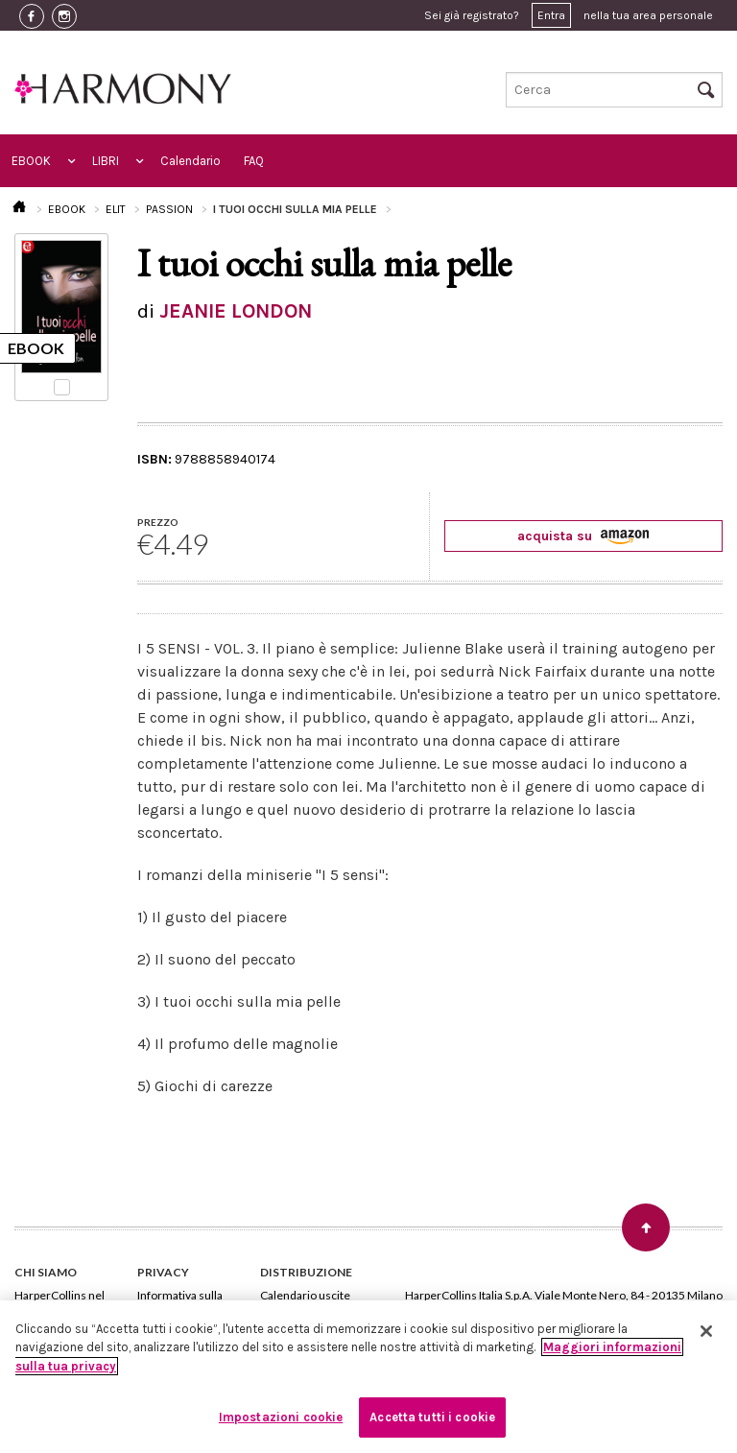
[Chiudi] (706, 1331)
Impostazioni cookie (281, 1417)
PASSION (169, 209)
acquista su (583, 536)
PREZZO (157, 522)
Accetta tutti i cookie (432, 1417)
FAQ (254, 161)
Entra (551, 15)
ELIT (116, 209)
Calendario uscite (305, 1295)
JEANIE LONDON (235, 310)
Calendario (190, 161)
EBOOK (31, 161)
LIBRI (105, 161)
